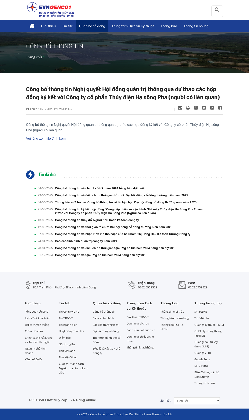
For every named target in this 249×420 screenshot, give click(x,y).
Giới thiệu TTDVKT (138, 317)
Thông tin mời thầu (172, 311)
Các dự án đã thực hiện (141, 330)
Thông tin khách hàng (140, 347)
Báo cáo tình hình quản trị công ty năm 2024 (86, 241)
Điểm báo (65, 338)
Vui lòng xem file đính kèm (46, 138)
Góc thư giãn (67, 344)
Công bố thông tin (104, 311)
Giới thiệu (48, 26)
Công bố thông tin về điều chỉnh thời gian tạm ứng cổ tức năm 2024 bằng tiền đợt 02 (114, 248)
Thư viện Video (68, 357)
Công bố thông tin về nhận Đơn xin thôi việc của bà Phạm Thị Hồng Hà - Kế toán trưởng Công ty (123, 234)
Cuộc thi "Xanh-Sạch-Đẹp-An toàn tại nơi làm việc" (73, 368)
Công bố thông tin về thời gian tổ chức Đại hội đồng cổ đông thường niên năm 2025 (113, 227)
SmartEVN (200, 311)
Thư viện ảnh (67, 351)
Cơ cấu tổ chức (34, 331)
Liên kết (165, 401)
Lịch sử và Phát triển (37, 318)
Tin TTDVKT (66, 318)
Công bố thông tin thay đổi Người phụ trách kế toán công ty (97, 220)
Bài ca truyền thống (37, 325)
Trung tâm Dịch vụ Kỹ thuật (133, 26)
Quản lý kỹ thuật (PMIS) (209, 325)
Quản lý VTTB (202, 353)
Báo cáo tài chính (103, 318)
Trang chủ (34, 57)
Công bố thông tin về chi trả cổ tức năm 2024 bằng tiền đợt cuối (100, 188)
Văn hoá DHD (33, 359)
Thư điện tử (201, 318)
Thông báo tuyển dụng (174, 318)
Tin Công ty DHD (69, 311)
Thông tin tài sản (204, 383)
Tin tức (67, 26)
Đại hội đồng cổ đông (106, 331)
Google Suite (202, 359)
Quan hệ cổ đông (92, 26)
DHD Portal (201, 366)
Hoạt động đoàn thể (71, 331)
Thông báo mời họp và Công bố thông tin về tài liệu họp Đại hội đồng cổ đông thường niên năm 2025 (125, 202)
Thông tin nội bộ (195, 26)
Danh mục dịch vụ (138, 323)
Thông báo (168, 26)
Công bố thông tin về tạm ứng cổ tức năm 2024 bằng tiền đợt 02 (100, 255)
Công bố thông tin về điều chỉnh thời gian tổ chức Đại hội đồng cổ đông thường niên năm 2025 (121, 195)
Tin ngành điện (68, 325)
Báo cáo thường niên (106, 325)
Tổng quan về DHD (36, 311)
